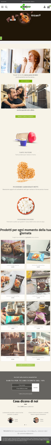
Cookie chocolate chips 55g (13, 265)
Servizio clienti (3, 1)
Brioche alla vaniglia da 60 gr (38, 265)
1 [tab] (25, 425)
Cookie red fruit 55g (38, 327)
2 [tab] (26, 425)
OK (48, 442)
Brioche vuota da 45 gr (13, 327)
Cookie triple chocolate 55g (38, 296)
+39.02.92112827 (42, 431)
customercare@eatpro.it (26, 433)
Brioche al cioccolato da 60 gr (12, 296)
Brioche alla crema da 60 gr (38, 357)
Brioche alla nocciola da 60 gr (12, 357)
